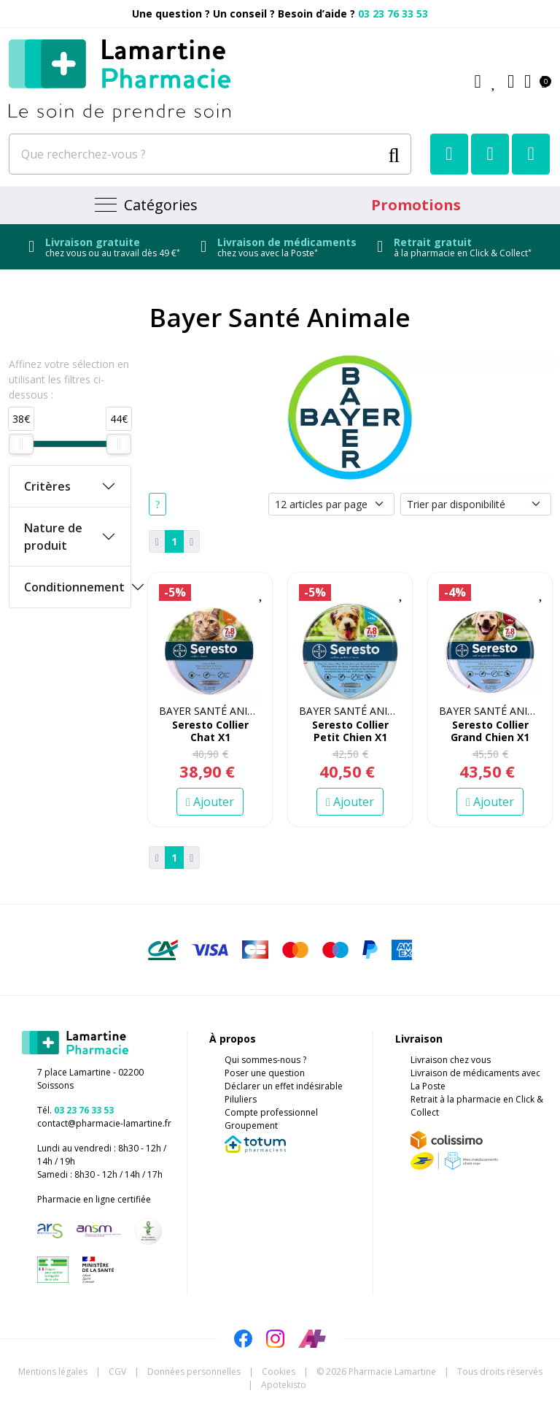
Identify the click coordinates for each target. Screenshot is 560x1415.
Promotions (416, 205)
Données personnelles (194, 1371)
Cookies (278, 1371)
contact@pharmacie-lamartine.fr (104, 1123)
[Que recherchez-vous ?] (195, 154)
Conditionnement (74, 587)
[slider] (21, 444)
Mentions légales (53, 1371)
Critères (47, 486)
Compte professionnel (271, 1112)
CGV (117, 1371)
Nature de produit (53, 536)
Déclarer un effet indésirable (284, 1086)
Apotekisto (283, 1384)
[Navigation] (144, 205)
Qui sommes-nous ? (265, 1060)
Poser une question (265, 1073)
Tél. (75, 1110)
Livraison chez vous (451, 1060)
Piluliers (241, 1099)
